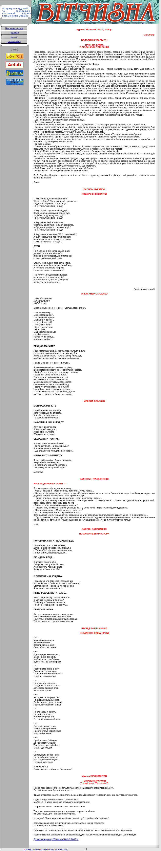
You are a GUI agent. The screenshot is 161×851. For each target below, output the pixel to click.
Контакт (14, 37)
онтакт (50, 849)
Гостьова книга (14, 42)
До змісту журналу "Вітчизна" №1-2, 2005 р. (56, 839)
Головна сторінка (14, 28)
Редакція (14, 32)
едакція (43, 849)
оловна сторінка (31, 849)
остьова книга (61, 849)
